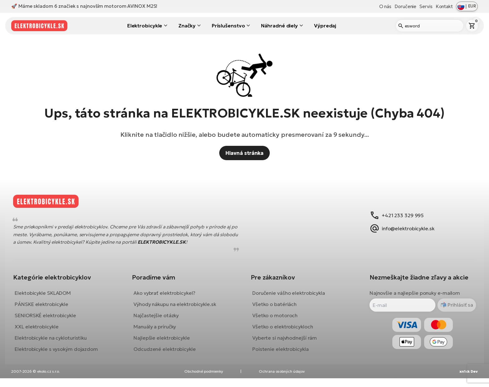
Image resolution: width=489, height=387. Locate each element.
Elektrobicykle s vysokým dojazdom (60, 353)
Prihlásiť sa (455, 309)
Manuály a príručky (157, 331)
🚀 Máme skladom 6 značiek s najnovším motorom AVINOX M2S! (84, 6)
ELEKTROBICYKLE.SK (185, 246)
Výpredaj (325, 25)
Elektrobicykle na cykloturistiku (55, 342)
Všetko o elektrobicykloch (282, 331)
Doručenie (405, 6)
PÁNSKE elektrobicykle (46, 308)
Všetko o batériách (274, 308)
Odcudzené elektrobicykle (167, 353)
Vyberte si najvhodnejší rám (284, 342)
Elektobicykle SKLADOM (47, 297)
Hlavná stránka (244, 153)
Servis (425, 6)
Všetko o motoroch (275, 320)
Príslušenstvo (228, 25)
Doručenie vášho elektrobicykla (288, 297)
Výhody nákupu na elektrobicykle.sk (177, 308)
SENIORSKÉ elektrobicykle (49, 320)
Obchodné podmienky (203, 380)
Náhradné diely (279, 25)
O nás (385, 6)
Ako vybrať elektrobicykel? (166, 297)
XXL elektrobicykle (41, 331)
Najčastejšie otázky (158, 320)
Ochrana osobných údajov (282, 380)
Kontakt (444, 6)
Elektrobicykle (144, 25)
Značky (186, 25)
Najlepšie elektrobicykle (164, 342)
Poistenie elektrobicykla (280, 353)
